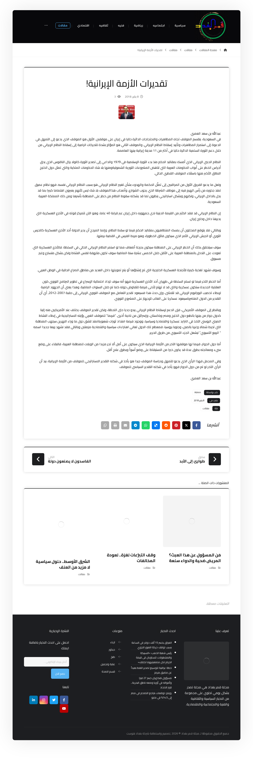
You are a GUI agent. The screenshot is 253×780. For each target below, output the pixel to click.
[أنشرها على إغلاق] (186, 455)
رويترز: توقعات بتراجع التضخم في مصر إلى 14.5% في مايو (151, 725)
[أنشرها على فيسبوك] (196, 455)
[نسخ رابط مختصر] (105, 455)
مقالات (206, 438)
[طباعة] (115, 455)
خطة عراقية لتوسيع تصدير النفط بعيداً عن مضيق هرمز (151, 700)
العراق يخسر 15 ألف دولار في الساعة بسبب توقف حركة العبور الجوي (151, 674)
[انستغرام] (43, 729)
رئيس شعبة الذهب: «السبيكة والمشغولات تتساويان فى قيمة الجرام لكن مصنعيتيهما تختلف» (154, 687)
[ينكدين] (33, 729)
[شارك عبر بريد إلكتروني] (125, 455)
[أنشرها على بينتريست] (176, 455)
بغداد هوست (134, 763)
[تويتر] (54, 729)
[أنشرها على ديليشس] (156, 455)
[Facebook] (64, 729)
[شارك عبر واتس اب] (146, 455)
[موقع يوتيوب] (64, 738)
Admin (197, 422)
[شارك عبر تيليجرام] (135, 455)
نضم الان (60, 703)
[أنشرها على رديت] (166, 455)
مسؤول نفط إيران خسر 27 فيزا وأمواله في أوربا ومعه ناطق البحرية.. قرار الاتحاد (151, 712)
